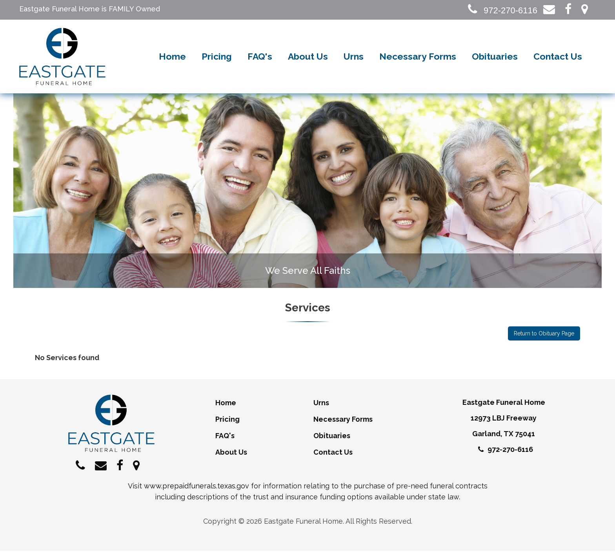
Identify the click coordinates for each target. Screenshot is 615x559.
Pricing (217, 60)
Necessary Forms (417, 60)
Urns (354, 60)
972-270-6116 (502, 10)
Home (172, 60)
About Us (308, 60)
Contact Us (557, 60)
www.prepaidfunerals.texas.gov (196, 494)
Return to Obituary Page (544, 342)
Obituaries (495, 60)
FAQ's (259, 60)
